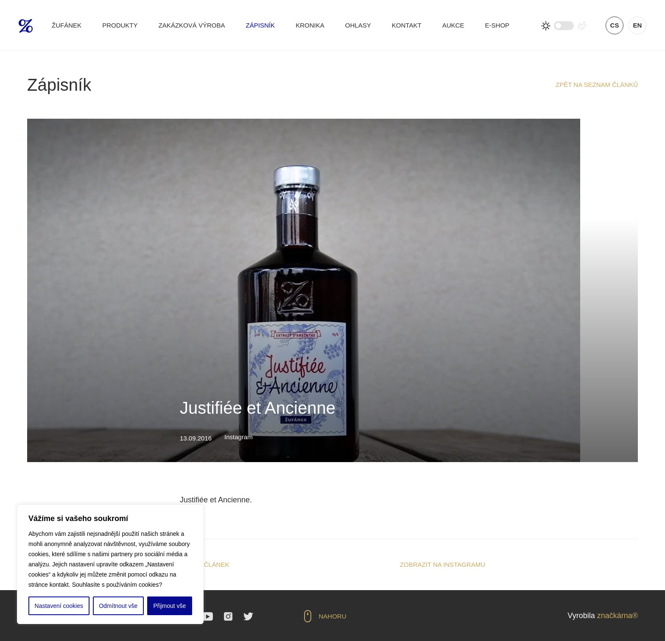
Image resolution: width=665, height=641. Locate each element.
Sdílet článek (204, 564)
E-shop (497, 25)
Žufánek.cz (26, 26)
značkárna (614, 615)
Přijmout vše (169, 605)
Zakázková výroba (192, 25)
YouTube (207, 616)
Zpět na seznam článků (597, 84)
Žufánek (66, 25)
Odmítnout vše (118, 605)
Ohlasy (358, 25)
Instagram (228, 616)
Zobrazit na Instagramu (442, 564)
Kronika (310, 25)
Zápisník (260, 25)
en (637, 25)
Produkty (119, 25)
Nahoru (332, 616)
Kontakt (407, 25)
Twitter (248, 616)
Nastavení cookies (59, 605)
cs (614, 25)
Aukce (453, 25)
